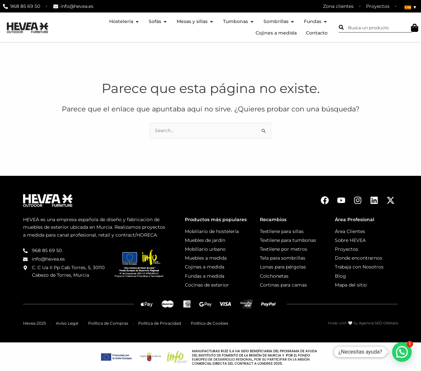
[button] (402, 352)
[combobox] (375, 27)
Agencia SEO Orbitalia (378, 323)
